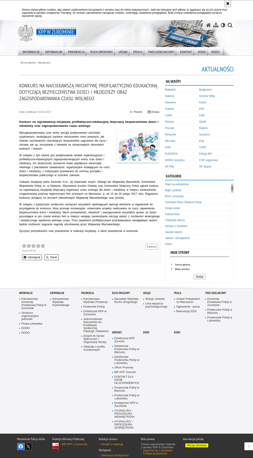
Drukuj (153, 112)
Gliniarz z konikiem (176, 226)
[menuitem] (31, 51)
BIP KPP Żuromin (125, 372)
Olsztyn (169, 121)
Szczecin (204, 134)
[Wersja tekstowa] (223, 25)
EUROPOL (171, 153)
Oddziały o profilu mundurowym (94, 348)
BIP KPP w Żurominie (74, 444)
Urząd (147, 293)
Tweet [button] (51, 257)
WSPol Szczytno (175, 160)
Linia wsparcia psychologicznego (156, 305)
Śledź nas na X (28, 446)
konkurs (151, 246)
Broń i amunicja (174, 196)
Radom (203, 128)
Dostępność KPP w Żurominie (126, 405)
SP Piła (169, 166)
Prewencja (87, 293)
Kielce (202, 102)
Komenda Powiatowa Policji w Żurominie (219, 302)
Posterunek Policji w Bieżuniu (219, 311)
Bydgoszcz (205, 89)
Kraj (201, 140)
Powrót (136, 112)
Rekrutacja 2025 (186, 311)
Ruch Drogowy (121, 293)
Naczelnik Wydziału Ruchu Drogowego (126, 301)
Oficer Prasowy (123, 367)
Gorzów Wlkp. (207, 96)
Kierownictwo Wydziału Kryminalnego (60, 302)
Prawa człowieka (31, 323)
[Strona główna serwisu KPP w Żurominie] (208, 25)
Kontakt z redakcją (112, 444)
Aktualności (44, 63)
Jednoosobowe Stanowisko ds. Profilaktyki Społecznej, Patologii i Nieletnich (96, 325)
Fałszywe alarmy (175, 220)
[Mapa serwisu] (215, 25)
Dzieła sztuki (172, 208)
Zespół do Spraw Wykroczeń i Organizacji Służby (95, 339)
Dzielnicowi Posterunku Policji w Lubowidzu (126, 360)
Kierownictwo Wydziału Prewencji (95, 301)
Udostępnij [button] (32, 257)
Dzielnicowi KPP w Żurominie (94, 313)
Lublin (168, 115)
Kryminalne (57, 293)
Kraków (169, 108)
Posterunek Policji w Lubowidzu (219, 319)
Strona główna (28, 63)
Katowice (170, 102)
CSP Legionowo (208, 160)
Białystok (170, 89)
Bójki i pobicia (173, 190)
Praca (177, 293)
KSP (201, 108)
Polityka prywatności (155, 453)
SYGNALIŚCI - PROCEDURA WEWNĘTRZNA (124, 413)
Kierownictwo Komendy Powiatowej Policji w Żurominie (33, 304)
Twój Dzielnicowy (215, 293)
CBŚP (202, 147)
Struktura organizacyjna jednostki (30, 316)
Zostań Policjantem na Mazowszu (188, 301)
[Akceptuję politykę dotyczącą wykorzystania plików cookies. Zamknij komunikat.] (227, 3)
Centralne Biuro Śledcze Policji (183, 202)
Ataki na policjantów (177, 184)
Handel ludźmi (173, 232)
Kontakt (117, 332)
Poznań (169, 128)
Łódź (202, 115)
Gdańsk (169, 96)
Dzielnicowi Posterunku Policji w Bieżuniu (126, 349)
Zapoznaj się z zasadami (157, 450)
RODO (25, 332)
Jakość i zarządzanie (177, 238)
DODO (25, 328)
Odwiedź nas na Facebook (20, 446)
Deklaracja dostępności (114, 455)
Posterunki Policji (94, 306)
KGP (168, 147)
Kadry (168, 244)
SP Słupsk (205, 166)
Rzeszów (170, 134)
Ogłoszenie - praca (188, 306)
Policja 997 (205, 153)
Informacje (26, 293)
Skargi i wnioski (155, 299)
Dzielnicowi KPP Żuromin (124, 340)
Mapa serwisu (182, 269)
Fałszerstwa (172, 214)
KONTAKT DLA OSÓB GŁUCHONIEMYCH (126, 380)
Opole (202, 121)
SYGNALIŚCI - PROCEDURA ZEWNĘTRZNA (124, 424)
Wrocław (170, 140)
